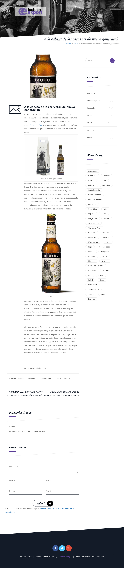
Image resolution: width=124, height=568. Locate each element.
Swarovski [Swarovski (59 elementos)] (92, 284)
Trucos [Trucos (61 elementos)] (91, 294)
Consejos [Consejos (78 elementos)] (92, 204)
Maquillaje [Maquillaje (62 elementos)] (105, 251)
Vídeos (90, 137)
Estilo (89, 115)
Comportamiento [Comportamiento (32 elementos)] (95, 199)
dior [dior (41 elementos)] (105, 209)
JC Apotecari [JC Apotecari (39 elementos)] (93, 242)
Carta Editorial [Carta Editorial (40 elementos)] (94, 190)
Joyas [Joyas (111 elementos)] (107, 242)
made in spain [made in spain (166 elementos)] (104, 247)
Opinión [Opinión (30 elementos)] (105, 261)
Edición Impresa (93, 100)
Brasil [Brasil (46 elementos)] (103, 180)
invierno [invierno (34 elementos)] (106, 237)
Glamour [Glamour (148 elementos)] (91, 232)
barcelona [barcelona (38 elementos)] (92, 175)
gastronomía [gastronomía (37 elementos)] (93, 223)
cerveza (35, 431)
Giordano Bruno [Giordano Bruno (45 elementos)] (94, 228)
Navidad (42, 431)
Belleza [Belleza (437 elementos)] (91, 180)
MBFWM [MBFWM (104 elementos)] (91, 256)
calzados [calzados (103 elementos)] (106, 185)
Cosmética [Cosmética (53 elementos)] (92, 209)
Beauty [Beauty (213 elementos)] (106, 175)
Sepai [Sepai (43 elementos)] (102, 280)
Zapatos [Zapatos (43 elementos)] (91, 299)
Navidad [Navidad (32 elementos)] (91, 261)
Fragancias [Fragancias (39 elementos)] (92, 218)
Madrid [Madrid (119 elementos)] (91, 251)
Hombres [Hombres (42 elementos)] (92, 237)
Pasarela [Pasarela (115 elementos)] (92, 270)
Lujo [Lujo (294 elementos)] (90, 247)
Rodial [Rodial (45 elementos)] (101, 275)
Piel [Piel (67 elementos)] (89, 275)
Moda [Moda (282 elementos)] (104, 256)
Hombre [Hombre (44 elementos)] (105, 232)
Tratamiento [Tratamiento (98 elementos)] (93, 289)
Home (68, 43)
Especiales (91, 108)
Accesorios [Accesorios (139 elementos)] (92, 171)
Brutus (14, 431)
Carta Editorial (92, 93)
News (76, 43)
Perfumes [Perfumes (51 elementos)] (107, 270)
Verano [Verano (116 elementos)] (104, 294)
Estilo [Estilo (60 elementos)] (103, 213)
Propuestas (91, 130)
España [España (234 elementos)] (91, 213)
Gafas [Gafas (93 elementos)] (106, 218)
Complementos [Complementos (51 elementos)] (94, 194)
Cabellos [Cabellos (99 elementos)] (91, 185)
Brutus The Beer (36, 125)
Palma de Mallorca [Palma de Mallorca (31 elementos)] (96, 265)
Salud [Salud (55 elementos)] (90, 280)
